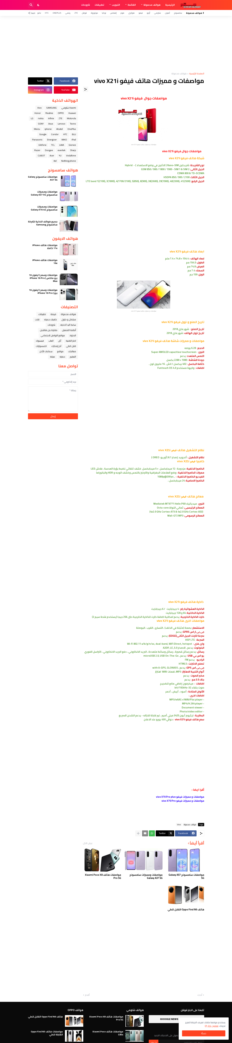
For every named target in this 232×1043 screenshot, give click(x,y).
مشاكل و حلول (68, 319)
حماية (62, 357)
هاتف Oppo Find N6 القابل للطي (186, 909)
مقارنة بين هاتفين (48, 330)
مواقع (60, 351)
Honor (37, 113)
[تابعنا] (32, 13)
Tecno (73, 123)
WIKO (64, 139)
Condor (55, 134)
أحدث (199, 995)
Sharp (73, 150)
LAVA (61, 145)
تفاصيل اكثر (213, 1026)
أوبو (148, 13)
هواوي (131, 13)
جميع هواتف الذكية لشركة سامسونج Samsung (42, 223)
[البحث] (31, 5)
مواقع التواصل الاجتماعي (53, 335)
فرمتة (53, 314)
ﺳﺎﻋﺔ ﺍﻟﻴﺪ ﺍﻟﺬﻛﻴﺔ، (68, 325)
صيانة (52, 357)
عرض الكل (88, 843)
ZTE (76, 13)
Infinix (51, 118)
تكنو (39, 13)
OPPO (61, 113)
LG (32, 118)
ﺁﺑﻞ (59, 341)
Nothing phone (68, 161)
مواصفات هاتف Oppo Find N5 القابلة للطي (47, 1033)
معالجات (72, 351)
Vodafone (71, 155)
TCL (53, 145)
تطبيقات (99, 5)
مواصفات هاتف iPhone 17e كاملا (44, 247)
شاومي (157, 13)
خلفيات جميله (50, 319)
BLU (74, 134)
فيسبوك (40, 341)
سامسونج (178, 13)
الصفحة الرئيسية (196, 73)
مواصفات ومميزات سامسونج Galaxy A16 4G (44, 208)
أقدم (87, 995)
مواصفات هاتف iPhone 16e (44, 262)
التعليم (73, 357)
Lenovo (61, 123)
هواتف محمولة (152, 5)
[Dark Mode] (38, 5)
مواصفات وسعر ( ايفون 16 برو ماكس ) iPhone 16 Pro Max (43, 278)
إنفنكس (113, 13)
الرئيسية (170, 5)
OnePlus (57, 13)
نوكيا (104, 13)
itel (55, 161)
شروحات (85, 5)
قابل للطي (71, 346)
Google (42, 134)
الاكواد (72, 335)
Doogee (49, 150)
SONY (41, 123)
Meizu (37, 129)
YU (60, 155)
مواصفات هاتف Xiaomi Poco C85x (107, 1033)
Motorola (71, 118)
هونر (122, 13)
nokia (40, 118)
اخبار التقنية (71, 341)
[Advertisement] (116, 44)
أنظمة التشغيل (69, 330)
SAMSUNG (51, 108)
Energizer (52, 139)
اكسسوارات (41, 346)
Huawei (72, 113)
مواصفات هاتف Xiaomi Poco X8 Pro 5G (103, 876)
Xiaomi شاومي (68, 108)
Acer (52, 155)
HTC (47, 13)
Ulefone (42, 145)
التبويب (116, 5)
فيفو (141, 13)
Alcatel (59, 129)
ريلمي (67, 13)
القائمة (132, 5)
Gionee (72, 145)
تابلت (37, 319)
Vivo (179, 824)
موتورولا (94, 13)
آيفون (167, 13)
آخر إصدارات (56, 346)
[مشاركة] (85, 89)
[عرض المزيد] (138, 833)
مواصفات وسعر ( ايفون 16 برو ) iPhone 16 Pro (43, 291)
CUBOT (41, 155)
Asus (50, 123)
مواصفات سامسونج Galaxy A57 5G (186, 876)
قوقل (84, 13)
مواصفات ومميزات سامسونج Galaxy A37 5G (146, 876)
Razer (37, 150)
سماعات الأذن (45, 351)
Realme (49, 113)
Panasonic (37, 139)
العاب (50, 341)
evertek (61, 150)
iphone (48, 129)
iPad (74, 139)
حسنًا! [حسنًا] (203, 1033)
